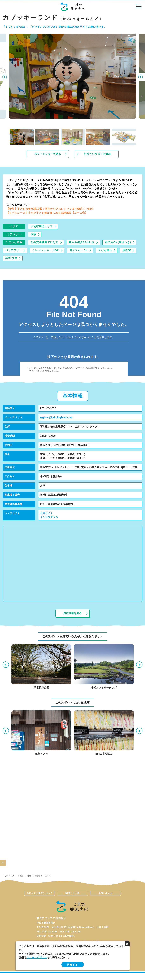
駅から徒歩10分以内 (82, 242)
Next (140, 77)
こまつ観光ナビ (72, 6)
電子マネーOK (79, 250)
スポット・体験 (24, 876)
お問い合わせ (106, 893)
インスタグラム (49, 517)
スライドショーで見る (47, 154)
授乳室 (127, 250)
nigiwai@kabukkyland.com (56, 417)
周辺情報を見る (72, 613)
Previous (4, 77)
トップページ (8, 876)
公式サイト (46, 513)
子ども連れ (105, 250)
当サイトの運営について (39, 893)
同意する (72, 964)
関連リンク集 (72, 893)
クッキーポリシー (36, 957)
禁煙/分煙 (11, 258)
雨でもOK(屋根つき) (118, 242)
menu (138, 6)
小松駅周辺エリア (42, 226)
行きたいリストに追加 (97, 154)
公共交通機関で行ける (44, 242)
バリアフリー (13, 250)
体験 (33, 234)
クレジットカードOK (45, 250)
